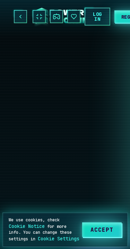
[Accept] (102, 229)
